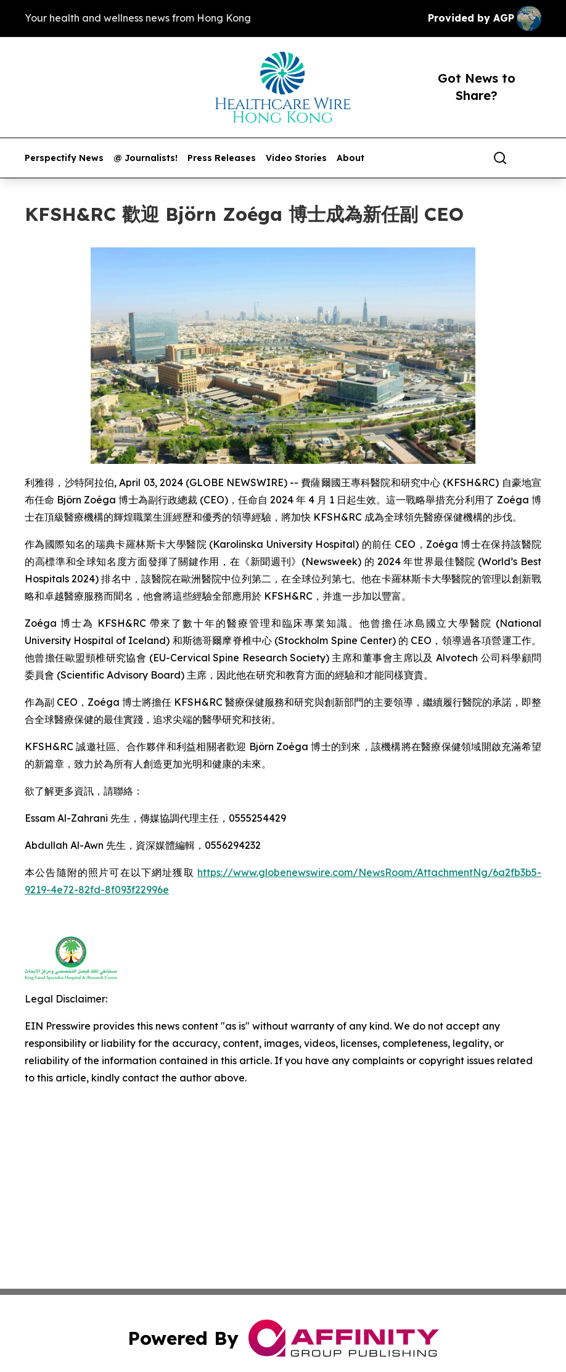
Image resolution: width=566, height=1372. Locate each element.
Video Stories (296, 158)
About (350, 158)
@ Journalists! (145, 158)
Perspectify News (64, 158)
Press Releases (221, 158)
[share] (532, 158)
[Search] (500, 158)
